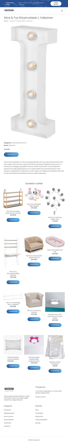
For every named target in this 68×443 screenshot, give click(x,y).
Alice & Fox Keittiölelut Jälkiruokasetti (34, 205)
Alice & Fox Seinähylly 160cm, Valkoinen (13, 303)
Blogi (36, 410)
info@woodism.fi (40, 397)
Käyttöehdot (39, 416)
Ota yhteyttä (39, 413)
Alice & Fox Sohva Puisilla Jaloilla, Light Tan (34, 256)
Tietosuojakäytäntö (41, 419)
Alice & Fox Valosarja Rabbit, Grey (55, 218)
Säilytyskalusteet (9, 413)
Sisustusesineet (8, 416)
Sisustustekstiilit (8, 419)
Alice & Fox (23, 143)
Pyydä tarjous (56, 3)
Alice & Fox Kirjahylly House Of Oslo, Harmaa (13, 212)
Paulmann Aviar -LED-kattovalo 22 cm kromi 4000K (55, 316)
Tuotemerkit (15, 143)
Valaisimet (7, 426)
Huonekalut (7, 410)
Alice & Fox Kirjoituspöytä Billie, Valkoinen (13, 273)
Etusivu (6, 21)
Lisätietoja (11, 154)
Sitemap (37, 423)
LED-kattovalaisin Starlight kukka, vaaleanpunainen (34, 359)
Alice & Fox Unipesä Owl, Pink (55, 251)
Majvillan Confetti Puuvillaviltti (54, 363)
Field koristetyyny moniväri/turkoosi (13, 358)
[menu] (62, 10)
